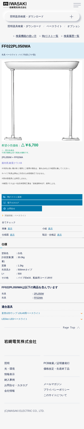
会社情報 (9, 390)
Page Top (69, 327)
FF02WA (38, 297)
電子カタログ (13, 203)
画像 (4, 228)
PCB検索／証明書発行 (57, 363)
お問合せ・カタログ (16, 385)
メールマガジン (53, 384)
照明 (7, 363)
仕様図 (5, 234)
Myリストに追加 (14, 197)
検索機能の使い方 (26, 36)
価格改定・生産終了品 (56, 368)
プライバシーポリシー (56, 389)
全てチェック (9, 222)
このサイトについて (55, 395)
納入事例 (9, 379)
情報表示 (9, 374)
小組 (44, 228)
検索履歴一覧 (71, 36)
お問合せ (11, 208)
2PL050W (39, 293)
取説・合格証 (49, 234)
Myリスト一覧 (50, 36)
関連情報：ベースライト (15, 215)
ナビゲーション (39, 16)
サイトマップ (77, 5)
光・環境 (9, 368)
